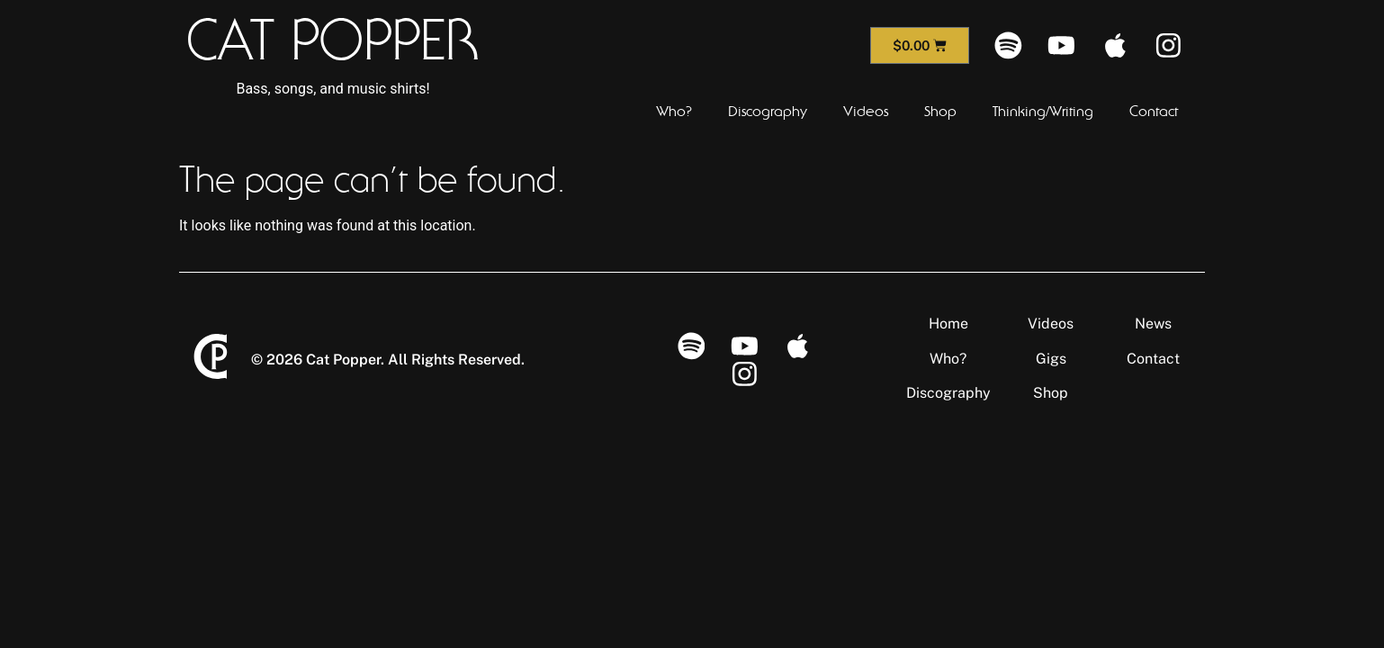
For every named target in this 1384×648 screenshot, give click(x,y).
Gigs (1051, 358)
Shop (940, 112)
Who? (674, 112)
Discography (767, 112)
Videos (865, 112)
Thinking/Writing (1043, 112)
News (1153, 323)
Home (948, 323)
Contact (1153, 112)
